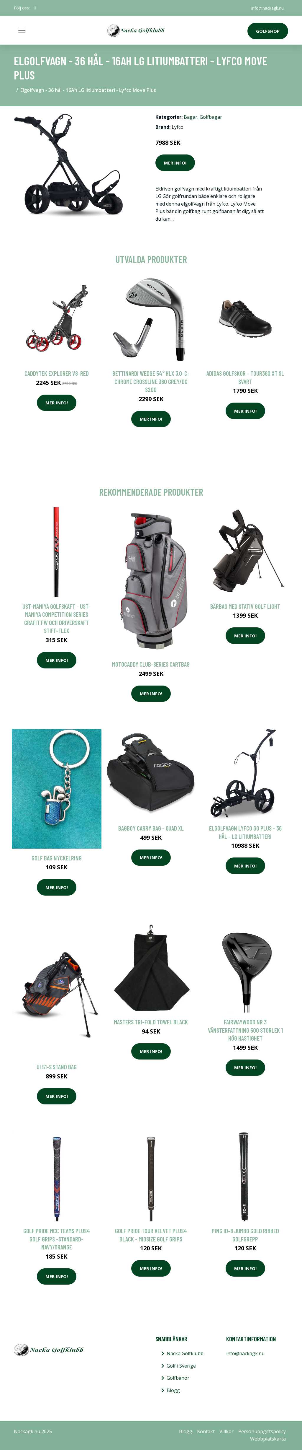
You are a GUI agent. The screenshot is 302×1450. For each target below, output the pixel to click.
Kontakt (206, 1431)
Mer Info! (175, 163)
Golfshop (268, 31)
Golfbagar (211, 117)
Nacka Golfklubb (185, 1353)
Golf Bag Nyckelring (57, 858)
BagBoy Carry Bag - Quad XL (151, 828)
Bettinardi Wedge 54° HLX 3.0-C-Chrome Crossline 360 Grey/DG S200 (151, 381)
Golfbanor (178, 1378)
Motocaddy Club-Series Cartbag (151, 664)
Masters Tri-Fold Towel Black (151, 1022)
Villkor (226, 1431)
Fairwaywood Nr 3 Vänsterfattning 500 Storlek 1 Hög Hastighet (245, 1030)
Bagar (190, 117)
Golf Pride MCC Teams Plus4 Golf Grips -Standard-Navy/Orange (56, 1239)
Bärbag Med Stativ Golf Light (245, 606)
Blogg (173, 1390)
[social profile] (35, 8)
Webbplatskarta (268, 1439)
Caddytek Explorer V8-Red (56, 373)
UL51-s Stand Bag (57, 1066)
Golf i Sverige (181, 1366)
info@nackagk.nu (267, 8)
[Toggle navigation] (22, 30)
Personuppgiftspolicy (262, 1431)
